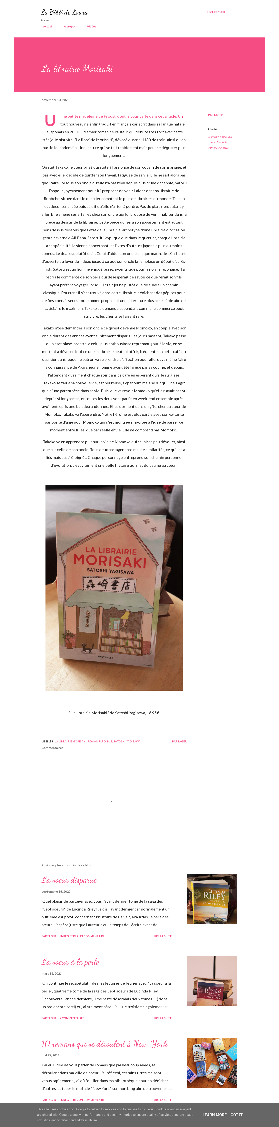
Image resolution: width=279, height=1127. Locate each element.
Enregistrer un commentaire (82, 936)
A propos (67, 26)
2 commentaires (72, 1018)
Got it (237, 1114)
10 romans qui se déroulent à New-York (104, 1044)
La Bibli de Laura (64, 12)
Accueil (45, 26)
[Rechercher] (216, 12)
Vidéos (89, 26)
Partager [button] (215, 115)
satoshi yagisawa (218, 147)
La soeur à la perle (70, 962)
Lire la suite (163, 936)
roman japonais (217, 142)
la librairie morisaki (220, 136)
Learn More (215, 1114)
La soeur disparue (69, 880)
